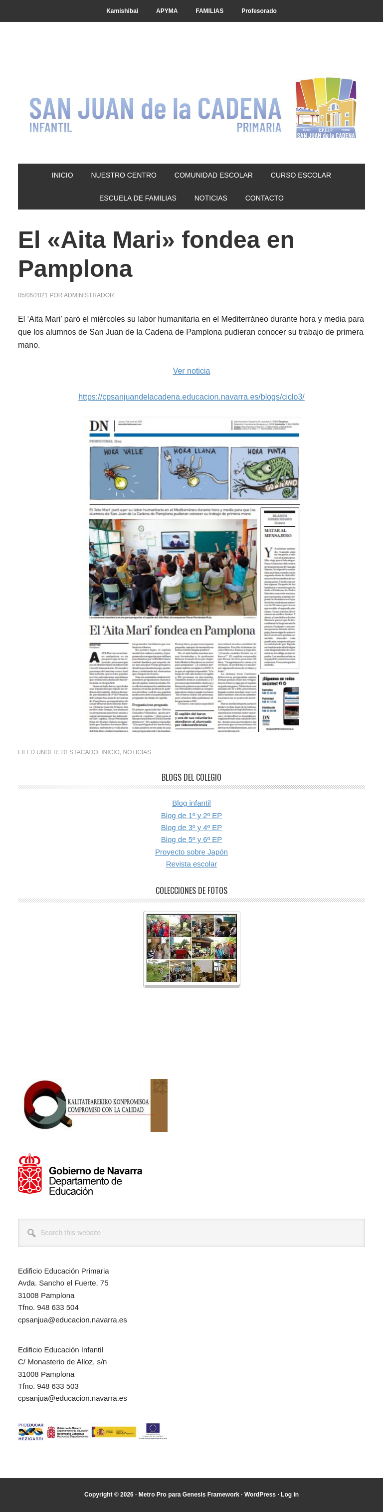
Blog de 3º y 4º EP (191, 827)
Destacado (79, 752)
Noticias (137, 752)
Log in (290, 1494)
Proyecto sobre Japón (191, 852)
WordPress (260, 1494)
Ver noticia (191, 371)
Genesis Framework (211, 1494)
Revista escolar (191, 864)
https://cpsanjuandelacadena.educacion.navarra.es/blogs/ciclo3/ (191, 397)
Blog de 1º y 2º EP (191, 815)
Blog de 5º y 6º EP (191, 839)
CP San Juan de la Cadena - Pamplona (191, 106)
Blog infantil (191, 803)
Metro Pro (153, 1494)
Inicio (110, 752)
